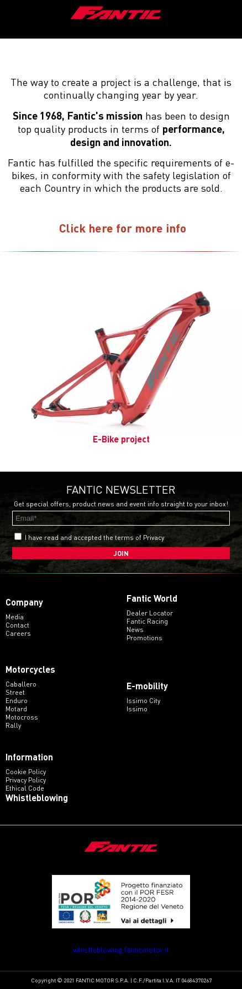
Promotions (144, 638)
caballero (21, 684)
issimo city (143, 700)
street (15, 692)
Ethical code (25, 788)
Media (15, 617)
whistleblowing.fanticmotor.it (121, 949)
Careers (18, 633)
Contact (17, 625)
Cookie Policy (26, 772)
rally (13, 725)
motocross (22, 717)
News (135, 629)
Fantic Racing (147, 621)
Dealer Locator (150, 613)
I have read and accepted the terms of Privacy (94, 537)
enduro (17, 700)
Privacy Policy (26, 780)
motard (16, 709)
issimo (137, 709)
